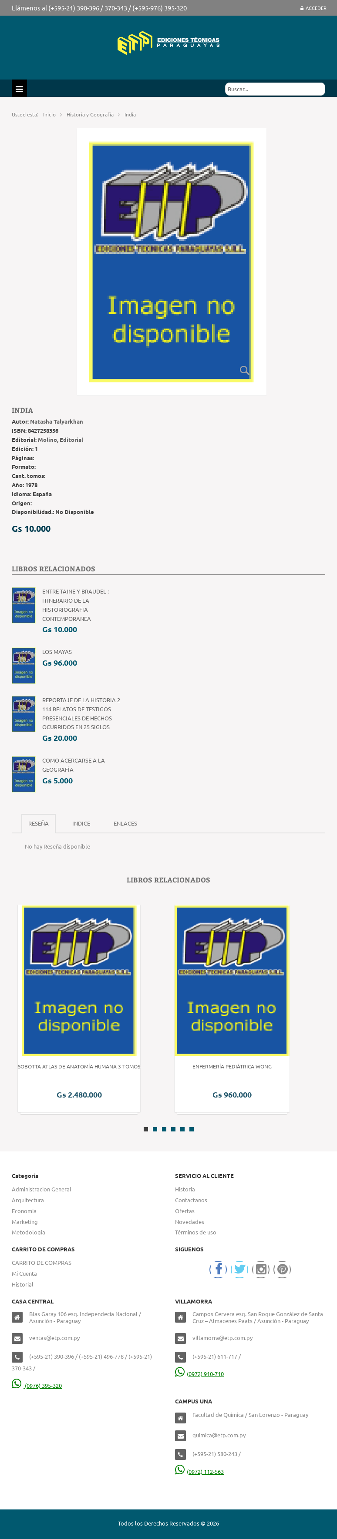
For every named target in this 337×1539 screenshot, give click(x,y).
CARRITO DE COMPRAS (41, 1262)
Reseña (38, 823)
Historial (23, 1284)
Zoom (244, 370)
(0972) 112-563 (199, 1471)
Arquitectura (28, 1200)
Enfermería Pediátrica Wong (232, 1066)
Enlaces (125, 823)
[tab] (38, 823)
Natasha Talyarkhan (56, 421)
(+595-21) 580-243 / (216, 1453)
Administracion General (41, 1189)
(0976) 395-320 (37, 1385)
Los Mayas (57, 651)
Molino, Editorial (60, 439)
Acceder (313, 7)
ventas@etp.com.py (54, 1337)
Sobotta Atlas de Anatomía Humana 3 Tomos (79, 1066)
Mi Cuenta (24, 1273)
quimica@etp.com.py (219, 1435)
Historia (185, 1189)
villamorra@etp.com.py (222, 1337)
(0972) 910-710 (199, 1373)
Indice (81, 823)
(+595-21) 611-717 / (216, 1356)
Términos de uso (195, 1232)
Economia (24, 1210)
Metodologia (28, 1232)
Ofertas (185, 1210)
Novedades (189, 1221)
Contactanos (191, 1200)
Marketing (25, 1221)
